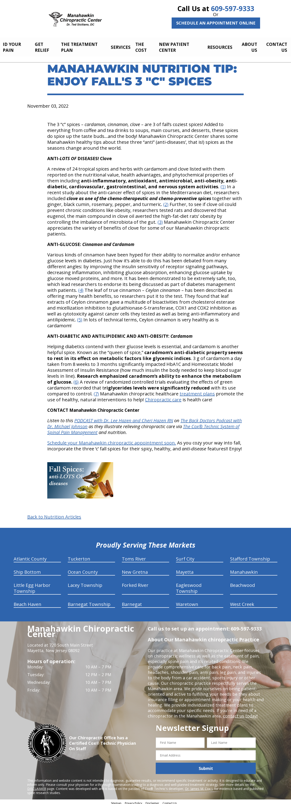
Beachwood (242, 583)
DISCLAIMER (36, 786)
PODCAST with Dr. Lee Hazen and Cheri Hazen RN (123, 418)
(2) (165, 202)
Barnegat (132, 602)
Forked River (135, 583)
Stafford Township (250, 556)
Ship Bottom (27, 569)
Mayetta (184, 569)
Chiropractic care (163, 397)
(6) (76, 379)
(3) (160, 219)
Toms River (134, 556)
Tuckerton (79, 556)
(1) (223, 184)
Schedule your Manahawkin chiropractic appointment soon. (111, 440)
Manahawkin (244, 569)
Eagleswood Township (188, 586)
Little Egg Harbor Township (32, 586)
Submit (206, 766)
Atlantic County (30, 556)
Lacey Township (85, 583)
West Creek (242, 602)
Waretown (187, 602)
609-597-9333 (232, 8)
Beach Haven (27, 602)
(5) (79, 317)
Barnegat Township (89, 602)
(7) (96, 391)
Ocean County (83, 569)
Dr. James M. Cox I (198, 786)
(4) (80, 288)
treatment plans (197, 391)
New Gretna (135, 569)
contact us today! (240, 713)
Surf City (185, 556)
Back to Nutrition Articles (54, 514)
